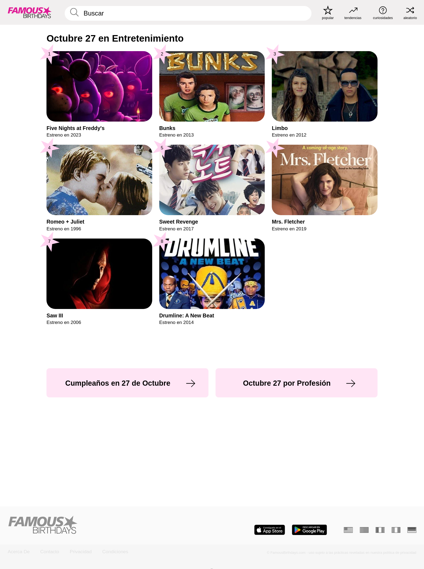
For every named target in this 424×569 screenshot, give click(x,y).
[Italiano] (396, 530)
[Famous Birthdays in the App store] (269, 530)
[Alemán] (411, 530)
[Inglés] (348, 530)
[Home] (108, 525)
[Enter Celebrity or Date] (188, 13)
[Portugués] (364, 530)
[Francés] (380, 530)
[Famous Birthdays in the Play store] (309, 530)
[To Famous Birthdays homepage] (29, 12)
